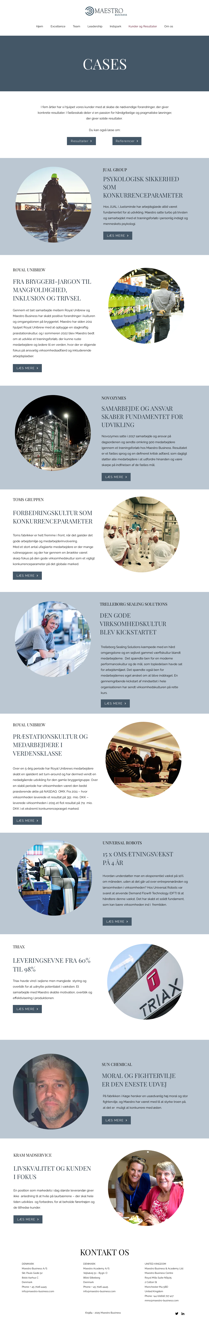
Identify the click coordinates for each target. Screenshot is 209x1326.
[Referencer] (126, 141)
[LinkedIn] (183, 1314)
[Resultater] (81, 141)
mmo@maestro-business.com (162, 1300)
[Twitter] (177, 1314)
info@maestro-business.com (38, 1291)
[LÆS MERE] (117, 236)
